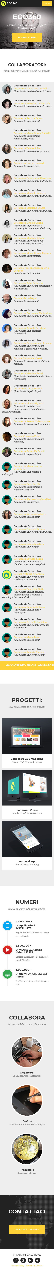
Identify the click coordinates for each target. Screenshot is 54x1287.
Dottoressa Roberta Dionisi (29, 652)
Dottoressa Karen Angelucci (30, 514)
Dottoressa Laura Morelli (28, 388)
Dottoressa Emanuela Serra (29, 606)
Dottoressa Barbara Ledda (28, 558)
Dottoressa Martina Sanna (29, 237)
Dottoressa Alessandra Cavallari (32, 499)
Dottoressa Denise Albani (28, 148)
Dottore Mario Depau (25, 298)
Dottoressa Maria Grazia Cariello (32, 133)
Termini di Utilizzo (34, 1266)
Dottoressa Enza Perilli (27, 484)
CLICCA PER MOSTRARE (27, 1229)
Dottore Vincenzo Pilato (27, 436)
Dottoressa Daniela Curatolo (30, 328)
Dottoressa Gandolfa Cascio (29, 451)
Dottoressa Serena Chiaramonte (32, 421)
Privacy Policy (17, 1266)
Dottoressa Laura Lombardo (29, 163)
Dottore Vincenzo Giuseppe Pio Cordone (31, 269)
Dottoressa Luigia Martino (29, 543)
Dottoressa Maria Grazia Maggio (32, 252)
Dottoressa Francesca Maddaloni (33, 313)
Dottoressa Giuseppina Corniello (32, 178)
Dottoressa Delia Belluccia (28, 283)
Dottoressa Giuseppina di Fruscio (33, 343)
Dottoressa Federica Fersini (29, 529)
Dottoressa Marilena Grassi (29, 207)
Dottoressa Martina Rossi (28, 373)
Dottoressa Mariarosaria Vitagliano (28, 467)
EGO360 (12, 3)
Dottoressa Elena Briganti (28, 403)
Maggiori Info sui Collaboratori (30, 665)
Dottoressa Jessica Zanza (28, 118)
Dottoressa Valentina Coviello (31, 88)
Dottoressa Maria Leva (27, 637)
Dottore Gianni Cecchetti (28, 358)
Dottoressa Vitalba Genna (28, 222)
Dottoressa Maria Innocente (30, 192)
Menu (48, 4)
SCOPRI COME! (27, 37)
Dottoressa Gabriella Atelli (29, 589)
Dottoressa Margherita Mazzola (32, 103)
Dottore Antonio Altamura (29, 573)
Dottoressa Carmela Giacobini (31, 622)
